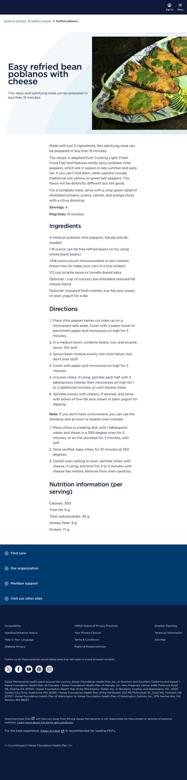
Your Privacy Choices (88, 632)
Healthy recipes (43, 20)
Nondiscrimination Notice (21, 632)
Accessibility (13, 625)
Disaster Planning (166, 625)
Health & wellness (17, 20)
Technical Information (168, 632)
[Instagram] (49, 669)
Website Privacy (15, 646)
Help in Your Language (19, 639)
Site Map (160, 639)
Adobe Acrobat (52, 730)
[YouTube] (29, 669)
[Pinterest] (39, 669)
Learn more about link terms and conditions (45, 722)
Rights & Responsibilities (90, 646)
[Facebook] (18, 669)
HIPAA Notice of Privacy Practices (96, 625)
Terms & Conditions (87, 639)
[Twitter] (8, 669)
